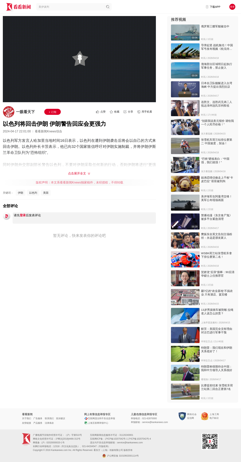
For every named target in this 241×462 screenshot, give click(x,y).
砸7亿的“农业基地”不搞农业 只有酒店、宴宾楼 (217, 292)
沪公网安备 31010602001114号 (120, 456)
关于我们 (26, 418)
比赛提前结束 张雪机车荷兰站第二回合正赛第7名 (217, 387)
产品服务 (37, 423)
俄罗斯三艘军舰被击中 (215, 26)
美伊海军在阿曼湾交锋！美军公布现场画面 (216, 198)
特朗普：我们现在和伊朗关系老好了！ (216, 349)
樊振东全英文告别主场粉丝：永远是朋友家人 (216, 236)
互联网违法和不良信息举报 (99, 418)
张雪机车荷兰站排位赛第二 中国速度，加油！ (216, 141)
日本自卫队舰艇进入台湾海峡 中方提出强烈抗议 (216, 84)
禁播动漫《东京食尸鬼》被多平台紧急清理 (216, 217)
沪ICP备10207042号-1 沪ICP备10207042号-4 (128, 438)
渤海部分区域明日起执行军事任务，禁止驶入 (216, 65)
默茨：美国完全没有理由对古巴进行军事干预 (216, 330)
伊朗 (20, 192)
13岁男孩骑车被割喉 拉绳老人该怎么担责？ (217, 311)
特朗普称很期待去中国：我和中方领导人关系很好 (216, 368)
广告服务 (37, 418)
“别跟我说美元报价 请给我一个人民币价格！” (217, 122)
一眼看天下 (25, 112)
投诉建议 (60, 418)
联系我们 (49, 418)
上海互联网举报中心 (96, 423)
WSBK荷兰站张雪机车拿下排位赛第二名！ (216, 255)
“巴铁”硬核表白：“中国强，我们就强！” (215, 160)
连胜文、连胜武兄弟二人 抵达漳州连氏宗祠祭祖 (216, 103)
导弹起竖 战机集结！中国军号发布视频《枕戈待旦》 (217, 47)
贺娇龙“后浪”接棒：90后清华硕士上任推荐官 (217, 273)
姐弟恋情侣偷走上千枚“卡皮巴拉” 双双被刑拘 (217, 179)
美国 (45, 192)
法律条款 (49, 423)
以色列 (33, 192)
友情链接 (26, 423)
